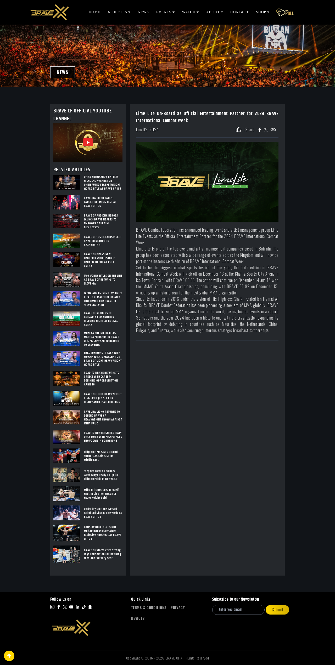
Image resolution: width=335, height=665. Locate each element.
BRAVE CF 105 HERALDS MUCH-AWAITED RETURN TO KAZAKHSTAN (103, 241)
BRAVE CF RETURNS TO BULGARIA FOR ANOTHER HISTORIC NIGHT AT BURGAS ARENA (101, 319)
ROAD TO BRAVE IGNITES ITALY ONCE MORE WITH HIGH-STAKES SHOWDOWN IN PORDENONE (103, 437)
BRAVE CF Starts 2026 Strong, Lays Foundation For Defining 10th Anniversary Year (102, 554)
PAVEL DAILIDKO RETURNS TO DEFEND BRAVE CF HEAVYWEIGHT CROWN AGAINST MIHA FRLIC (103, 417)
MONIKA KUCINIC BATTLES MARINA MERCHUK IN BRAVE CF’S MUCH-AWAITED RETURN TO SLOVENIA (101, 339)
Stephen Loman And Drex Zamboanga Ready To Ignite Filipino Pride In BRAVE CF (101, 475)
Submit (277, 609)
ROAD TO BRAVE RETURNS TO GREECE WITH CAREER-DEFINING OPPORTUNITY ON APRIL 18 (102, 379)
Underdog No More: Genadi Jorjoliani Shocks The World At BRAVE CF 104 (103, 513)
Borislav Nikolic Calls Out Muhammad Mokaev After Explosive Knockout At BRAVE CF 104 (102, 533)
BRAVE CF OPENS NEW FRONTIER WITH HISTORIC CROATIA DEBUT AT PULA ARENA (99, 260)
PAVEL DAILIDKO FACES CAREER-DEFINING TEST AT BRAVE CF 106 (100, 202)
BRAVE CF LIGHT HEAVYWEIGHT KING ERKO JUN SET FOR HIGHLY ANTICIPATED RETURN (103, 398)
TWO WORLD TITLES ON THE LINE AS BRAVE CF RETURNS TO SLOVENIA (103, 280)
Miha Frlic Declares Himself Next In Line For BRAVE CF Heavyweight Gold (101, 494)
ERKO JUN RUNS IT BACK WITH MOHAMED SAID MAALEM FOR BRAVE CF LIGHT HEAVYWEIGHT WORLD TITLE (103, 359)
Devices (137, 618)
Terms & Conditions (148, 607)
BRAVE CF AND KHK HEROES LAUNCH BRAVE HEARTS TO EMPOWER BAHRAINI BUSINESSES (101, 221)
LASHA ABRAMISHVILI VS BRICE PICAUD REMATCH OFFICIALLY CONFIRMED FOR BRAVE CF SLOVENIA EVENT (103, 299)
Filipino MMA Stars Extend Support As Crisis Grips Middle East (101, 456)
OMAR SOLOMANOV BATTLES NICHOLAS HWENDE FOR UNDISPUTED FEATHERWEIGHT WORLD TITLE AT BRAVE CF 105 (102, 183)
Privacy (178, 607)
